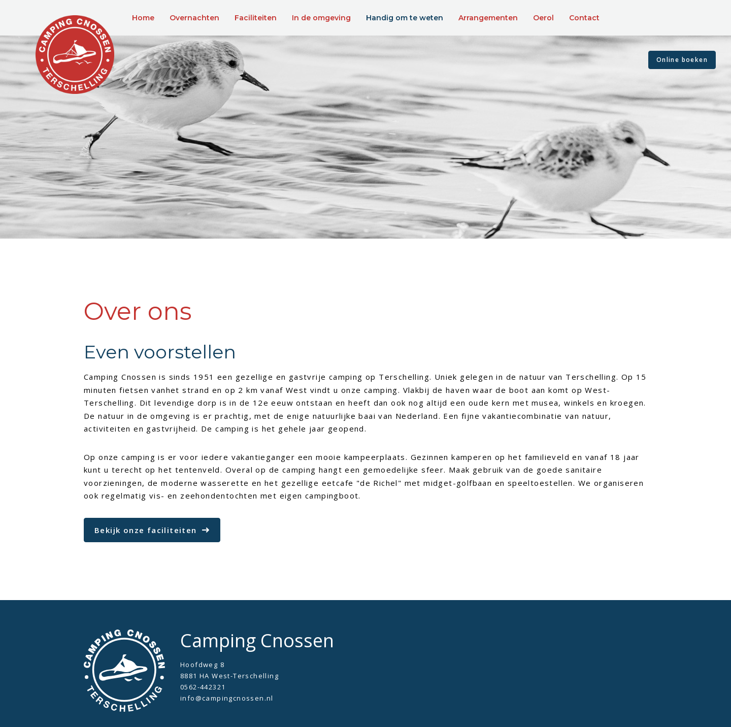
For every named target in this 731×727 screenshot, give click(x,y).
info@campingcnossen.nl (227, 698)
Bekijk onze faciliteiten (145, 530)
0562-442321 (202, 686)
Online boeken (682, 59)
